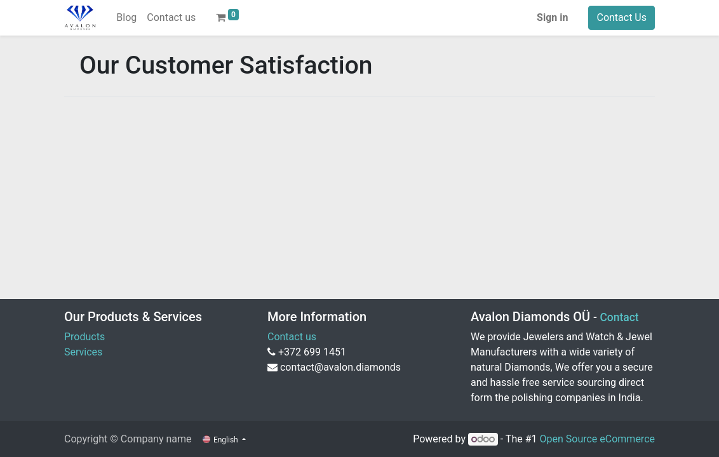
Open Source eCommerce (597, 439)
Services (83, 352)
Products (84, 337)
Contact (619, 317)
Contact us (291, 337)
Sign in (552, 17)
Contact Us (621, 17)
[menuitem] (126, 17)
